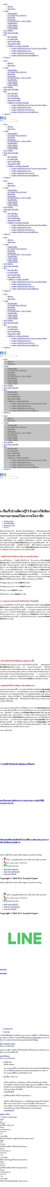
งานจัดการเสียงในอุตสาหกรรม (21, 51)
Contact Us (7, 57)
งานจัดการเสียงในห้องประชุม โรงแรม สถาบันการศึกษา (29, 48)
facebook (3, 973)
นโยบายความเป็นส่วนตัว (33, 1037)
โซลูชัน (6, 11)
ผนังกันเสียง (11, 17)
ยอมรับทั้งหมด (4, 1056)
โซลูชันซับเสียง (12, 23)
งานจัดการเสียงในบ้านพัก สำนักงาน (22, 53)
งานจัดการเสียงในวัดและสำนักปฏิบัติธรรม (24, 55)
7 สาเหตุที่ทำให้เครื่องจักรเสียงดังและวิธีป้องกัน (17, 764)
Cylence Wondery (12, 28)
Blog (5, 35)
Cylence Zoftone (12, 27)
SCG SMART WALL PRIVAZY (17, 15)
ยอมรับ (13, 1044)
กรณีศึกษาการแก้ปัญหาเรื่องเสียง (18, 46)
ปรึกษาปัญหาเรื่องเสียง (11, 33)
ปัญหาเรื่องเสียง (12, 37)
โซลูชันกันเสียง (12, 13)
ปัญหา (6, 4)
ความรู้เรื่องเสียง (12, 39)
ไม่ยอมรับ (7, 1044)
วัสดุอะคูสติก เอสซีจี (13, 44)
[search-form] (8, 121)
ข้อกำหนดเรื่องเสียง (13, 41)
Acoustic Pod (11, 19)
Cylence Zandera (12, 25)
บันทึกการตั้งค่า (5, 1114)
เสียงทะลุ (10, 6)
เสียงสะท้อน (11, 9)
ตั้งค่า (36, 1040)
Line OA (3, 969)
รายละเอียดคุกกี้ (9, 1091)
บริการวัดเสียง (8, 30)
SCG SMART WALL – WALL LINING (19, 21)
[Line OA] (25, 966)
